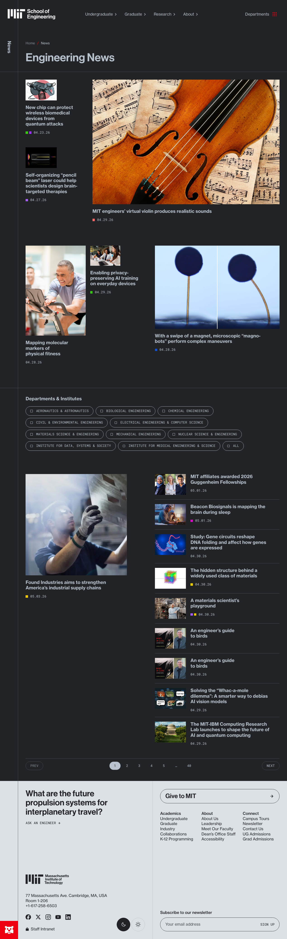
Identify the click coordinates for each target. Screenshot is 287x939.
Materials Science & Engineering (67, 434)
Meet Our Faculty (217, 829)
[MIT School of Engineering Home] (31, 14)
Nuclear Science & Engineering (207, 434)
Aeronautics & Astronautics (62, 411)
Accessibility (213, 839)
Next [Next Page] (271, 766)
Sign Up (267, 924)
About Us (210, 818)
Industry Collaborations (173, 832)
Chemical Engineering (188, 411)
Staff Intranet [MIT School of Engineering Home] (40, 929)
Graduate (136, 14)
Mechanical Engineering (138, 434)
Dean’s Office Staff (219, 834)
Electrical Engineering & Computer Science (161, 422)
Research (165, 14)
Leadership (212, 823)
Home (30, 43)
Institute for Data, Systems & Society (73, 445)
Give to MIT (219, 796)
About (191, 14)
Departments (261, 14)
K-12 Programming (176, 839)
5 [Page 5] (164, 766)
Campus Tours (256, 818)
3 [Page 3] (139, 766)
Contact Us (253, 829)
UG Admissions (256, 834)
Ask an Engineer (43, 823)
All (236, 445)
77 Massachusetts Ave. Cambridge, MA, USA (67, 895)
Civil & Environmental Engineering (69, 422)
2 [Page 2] (127, 766)
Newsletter (253, 823)
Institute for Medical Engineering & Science (172, 445)
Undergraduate (101, 14)
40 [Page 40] (189, 766)
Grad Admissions (258, 839)
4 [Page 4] (152, 766)
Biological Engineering (128, 411)
